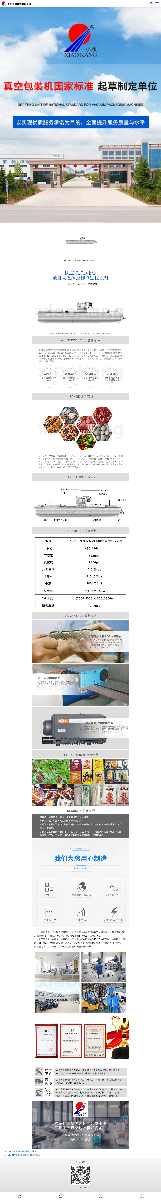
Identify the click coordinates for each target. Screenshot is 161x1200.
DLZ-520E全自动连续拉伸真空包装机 (22, 1151)
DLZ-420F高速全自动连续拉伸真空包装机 (24, 1155)
